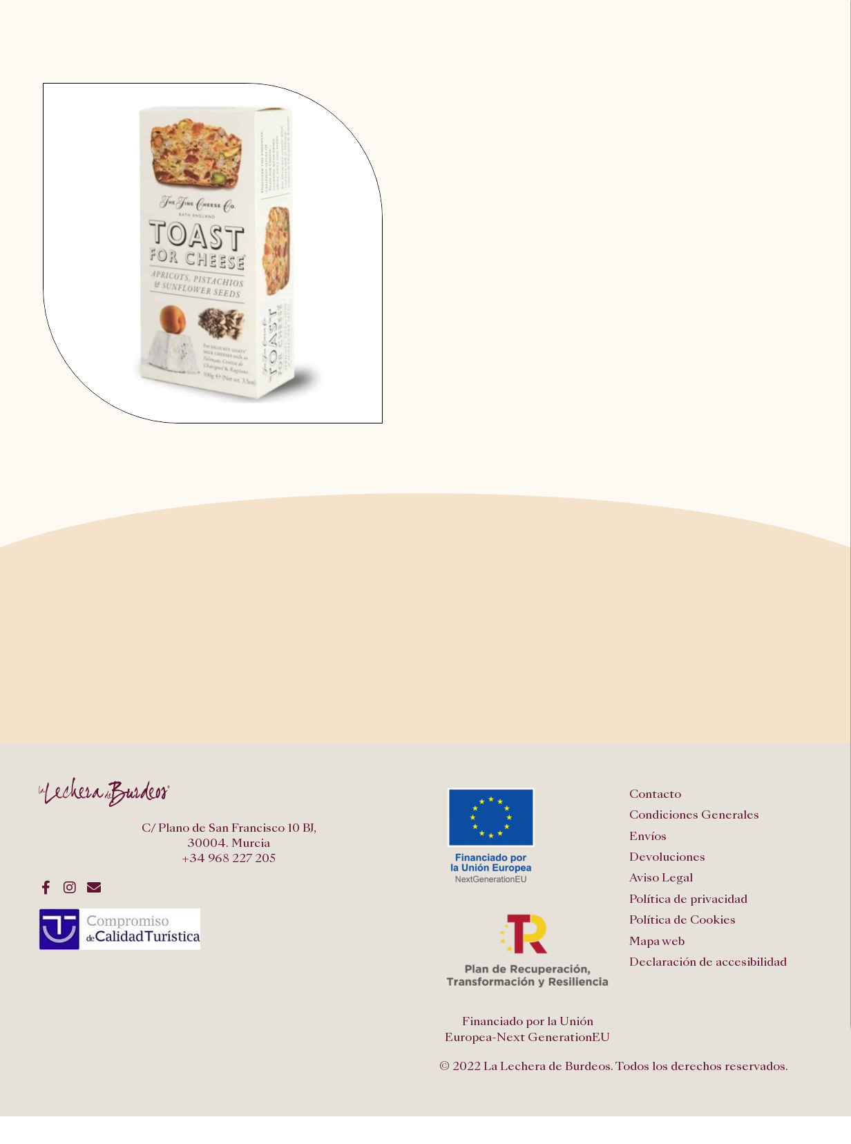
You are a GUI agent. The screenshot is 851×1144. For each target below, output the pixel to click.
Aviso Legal (661, 878)
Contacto (655, 794)
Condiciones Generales (694, 815)
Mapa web (657, 941)
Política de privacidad (688, 899)
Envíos (648, 836)
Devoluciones (667, 857)
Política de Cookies (682, 920)
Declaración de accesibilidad (708, 962)
